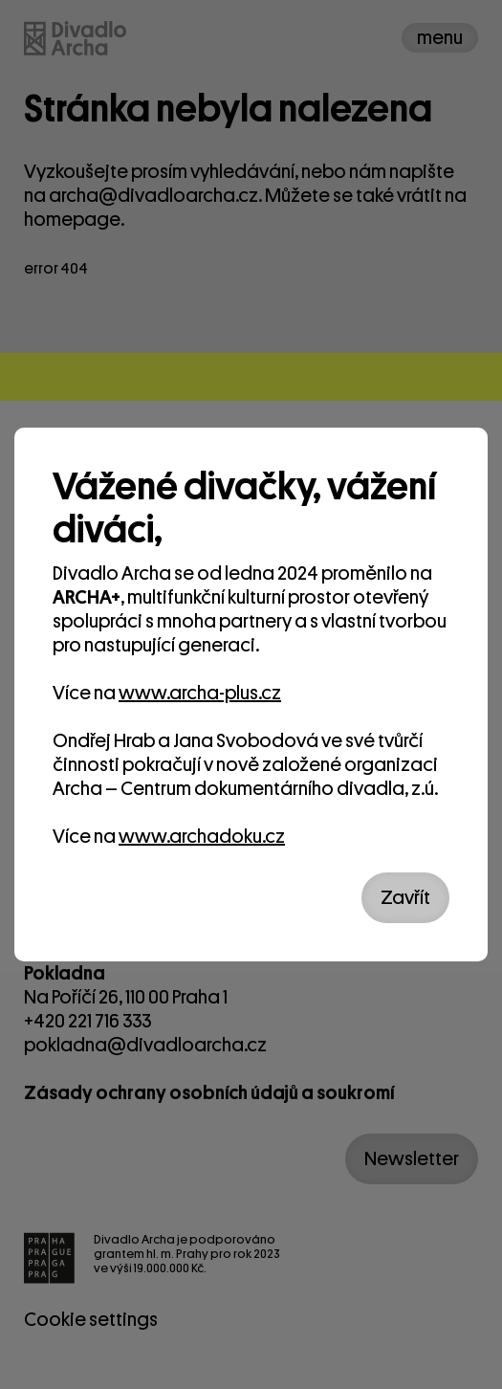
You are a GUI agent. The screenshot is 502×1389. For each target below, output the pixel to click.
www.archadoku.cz (202, 837)
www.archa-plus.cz (200, 693)
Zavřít (405, 898)
